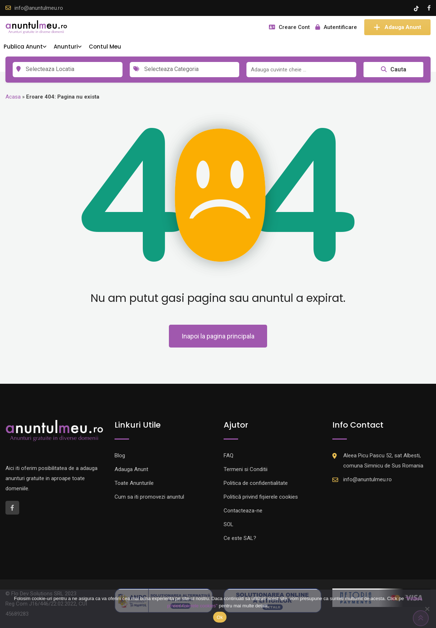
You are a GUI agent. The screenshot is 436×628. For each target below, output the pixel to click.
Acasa (13, 96)
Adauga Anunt (397, 27)
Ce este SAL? (240, 538)
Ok (220, 617)
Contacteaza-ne (243, 510)
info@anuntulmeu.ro (38, 8)
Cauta (393, 69)
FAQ (228, 455)
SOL (228, 524)
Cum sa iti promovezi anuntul (149, 497)
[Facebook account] (429, 8)
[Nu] (427, 608)
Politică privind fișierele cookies (261, 497)
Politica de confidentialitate (256, 483)
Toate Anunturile (134, 483)
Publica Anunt (23, 46)
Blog (120, 455)
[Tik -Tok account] (417, 8)
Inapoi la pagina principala (218, 336)
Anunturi (66, 46)
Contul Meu (105, 46)
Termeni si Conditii (245, 469)
